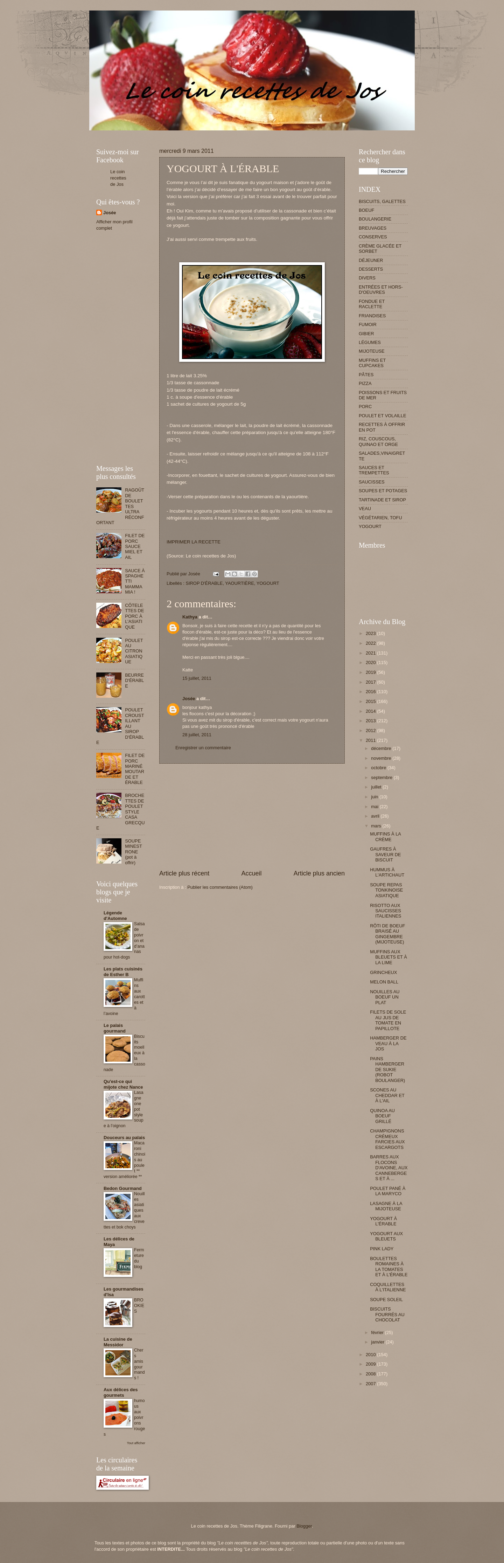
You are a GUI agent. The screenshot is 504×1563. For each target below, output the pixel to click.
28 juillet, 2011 (196, 734)
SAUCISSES (372, 482)
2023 (371, 633)
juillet (377, 787)
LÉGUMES (370, 342)
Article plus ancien (319, 873)
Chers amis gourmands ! (139, 1364)
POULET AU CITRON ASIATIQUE (134, 651)
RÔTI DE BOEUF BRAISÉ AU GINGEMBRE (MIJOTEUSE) (387, 934)
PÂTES (366, 374)
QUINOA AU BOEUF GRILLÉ (382, 1116)
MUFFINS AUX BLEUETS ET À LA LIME (388, 957)
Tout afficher (136, 1443)
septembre (382, 777)
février (378, 1332)
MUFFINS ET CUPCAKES (372, 363)
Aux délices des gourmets (121, 1392)
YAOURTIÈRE (239, 583)
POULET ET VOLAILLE (382, 415)
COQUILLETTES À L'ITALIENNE (388, 1287)
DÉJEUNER (371, 260)
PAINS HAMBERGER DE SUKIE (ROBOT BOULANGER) (387, 1069)
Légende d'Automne (115, 915)
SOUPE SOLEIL (386, 1299)
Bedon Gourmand (123, 1188)
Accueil (251, 873)
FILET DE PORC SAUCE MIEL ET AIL (135, 546)
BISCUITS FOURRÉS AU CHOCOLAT (387, 1314)
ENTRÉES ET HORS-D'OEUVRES (381, 289)
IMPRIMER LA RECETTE (193, 541)
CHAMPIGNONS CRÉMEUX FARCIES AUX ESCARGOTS (387, 1139)
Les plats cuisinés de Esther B (123, 971)
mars (376, 825)
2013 (371, 720)
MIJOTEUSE (372, 351)
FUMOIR (368, 324)
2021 (371, 653)
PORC (365, 406)
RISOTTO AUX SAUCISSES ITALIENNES (385, 911)
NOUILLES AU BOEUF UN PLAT (384, 997)
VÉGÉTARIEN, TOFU (380, 517)
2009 (371, 1364)
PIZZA (365, 383)
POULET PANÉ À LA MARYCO (387, 1191)
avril (375, 816)
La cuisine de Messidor (118, 1342)
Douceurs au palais (124, 1137)
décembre (381, 748)
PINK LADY (381, 1248)
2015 (371, 701)
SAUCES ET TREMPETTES (374, 470)
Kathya (189, 617)
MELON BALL (384, 982)
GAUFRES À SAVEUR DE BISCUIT (385, 854)
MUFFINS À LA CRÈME (385, 836)
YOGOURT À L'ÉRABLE (383, 1221)
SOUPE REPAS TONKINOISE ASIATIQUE (386, 890)
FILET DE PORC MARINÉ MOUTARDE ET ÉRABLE (135, 769)
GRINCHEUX (383, 972)
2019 (371, 672)
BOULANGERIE (375, 219)
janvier (378, 1342)
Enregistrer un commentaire (203, 747)
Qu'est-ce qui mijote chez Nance (123, 1084)
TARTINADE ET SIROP (382, 499)
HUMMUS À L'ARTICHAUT (387, 872)
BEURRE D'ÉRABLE (134, 680)
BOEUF (366, 210)
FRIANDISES (372, 315)
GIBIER (366, 333)
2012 (371, 730)
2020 (371, 662)
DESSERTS (371, 269)
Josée (188, 698)
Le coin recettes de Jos (118, 178)
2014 (371, 711)
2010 (371, 1354)
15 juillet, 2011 (196, 678)
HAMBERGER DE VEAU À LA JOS (388, 1043)
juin (375, 796)
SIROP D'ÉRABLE (204, 583)
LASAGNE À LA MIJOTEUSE (386, 1206)
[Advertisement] (223, 133)
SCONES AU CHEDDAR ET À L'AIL (387, 1095)
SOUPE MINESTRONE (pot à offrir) (133, 851)
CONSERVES (373, 236)
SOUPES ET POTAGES (383, 490)
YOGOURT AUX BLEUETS (386, 1236)
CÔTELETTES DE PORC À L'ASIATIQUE (134, 616)
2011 (371, 740)
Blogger (304, 1526)
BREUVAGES (372, 228)
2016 (371, 691)
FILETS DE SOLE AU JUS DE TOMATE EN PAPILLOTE (388, 1020)
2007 (371, 1383)
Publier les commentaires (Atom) (220, 887)
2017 (371, 682)
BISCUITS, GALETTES (382, 201)
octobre (379, 767)
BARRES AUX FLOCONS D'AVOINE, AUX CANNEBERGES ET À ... (388, 1167)
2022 (371, 643)
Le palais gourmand (115, 1028)
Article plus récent (184, 873)
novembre (381, 758)
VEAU (365, 508)
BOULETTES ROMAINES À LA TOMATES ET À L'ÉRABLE (388, 1266)
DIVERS (367, 277)
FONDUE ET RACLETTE (372, 304)
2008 (371, 1373)
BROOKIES (139, 1306)
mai (375, 806)
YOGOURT (268, 583)
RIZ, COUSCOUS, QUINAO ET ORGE (378, 441)
